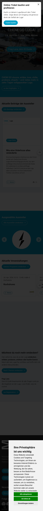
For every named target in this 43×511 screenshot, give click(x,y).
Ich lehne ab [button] (25, 499)
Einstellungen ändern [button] (26, 503)
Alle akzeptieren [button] (26, 494)
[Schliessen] (38, 4)
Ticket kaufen (11, 23)
